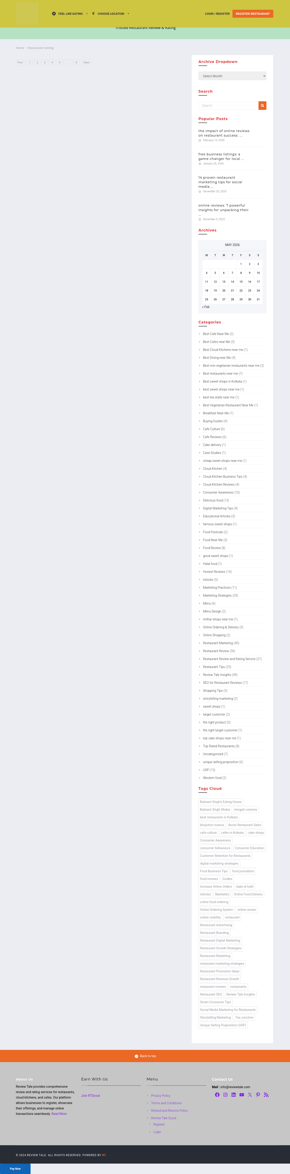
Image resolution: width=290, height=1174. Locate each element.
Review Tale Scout (163, 1118)
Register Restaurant (253, 13)
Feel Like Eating (67, 13)
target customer (214, 714)
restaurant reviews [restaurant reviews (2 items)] (213, 986)
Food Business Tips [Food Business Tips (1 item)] (214, 871)
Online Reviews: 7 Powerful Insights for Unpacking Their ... (223, 210)
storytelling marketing (218, 698)
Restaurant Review (216, 651)
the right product (214, 722)
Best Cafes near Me (216, 342)
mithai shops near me (218, 619)
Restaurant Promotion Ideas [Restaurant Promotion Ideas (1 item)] (219, 971)
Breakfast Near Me (216, 413)
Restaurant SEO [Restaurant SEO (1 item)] (211, 994)
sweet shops (212, 706)
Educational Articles (216, 516)
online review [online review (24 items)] (247, 909)
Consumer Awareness (218, 492)
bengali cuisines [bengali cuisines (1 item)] (245, 809)
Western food (212, 778)
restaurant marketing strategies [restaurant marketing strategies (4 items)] (222, 963)
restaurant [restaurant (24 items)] (232, 917)
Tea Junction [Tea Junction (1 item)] (244, 1017)
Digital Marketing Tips (218, 508)
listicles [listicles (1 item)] (205, 894)
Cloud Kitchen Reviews (219, 484)
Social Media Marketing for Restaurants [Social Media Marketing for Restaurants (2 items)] (228, 1010)
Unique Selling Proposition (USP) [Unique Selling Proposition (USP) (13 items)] (223, 1025)
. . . (68, 62)
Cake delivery (212, 445)
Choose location (108, 13)
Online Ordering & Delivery (221, 627)
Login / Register (217, 13)
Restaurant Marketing (218, 643)
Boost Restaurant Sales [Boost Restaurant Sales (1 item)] (244, 825)
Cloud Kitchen (212, 468)
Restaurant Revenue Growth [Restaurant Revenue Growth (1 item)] (219, 979)
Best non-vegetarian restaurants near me (231, 365)
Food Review (212, 548)
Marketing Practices (217, 587)
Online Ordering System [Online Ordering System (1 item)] (216, 909)
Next (86, 62)
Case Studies (212, 453)
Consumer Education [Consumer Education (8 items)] (249, 848)
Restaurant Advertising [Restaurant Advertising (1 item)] (216, 925)
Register (159, 1124)
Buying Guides (213, 421)
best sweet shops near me (221, 389)
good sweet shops (215, 556)
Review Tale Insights (217, 675)
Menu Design (212, 611)
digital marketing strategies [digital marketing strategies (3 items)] (219, 863)
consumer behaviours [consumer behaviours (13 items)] (215, 848)
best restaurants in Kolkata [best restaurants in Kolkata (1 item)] (219, 817)
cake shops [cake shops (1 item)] (256, 832)
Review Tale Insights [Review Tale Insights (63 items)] (240, 994)
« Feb (206, 307)
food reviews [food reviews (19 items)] (209, 879)
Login (157, 1132)
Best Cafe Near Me (216, 334)
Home (20, 48)
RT (104, 1155)
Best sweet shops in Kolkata (222, 381)
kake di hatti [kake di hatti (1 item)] (244, 886)
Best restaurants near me (220, 373)
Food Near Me (213, 540)
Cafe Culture (211, 429)
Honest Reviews (214, 572)
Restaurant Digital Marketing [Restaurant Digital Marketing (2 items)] (220, 940)
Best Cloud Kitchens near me (223, 350)
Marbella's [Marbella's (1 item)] (222, 894)
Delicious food (213, 500)
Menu (207, 603)
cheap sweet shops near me (222, 461)
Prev (20, 62)
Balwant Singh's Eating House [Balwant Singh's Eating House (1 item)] (221, 802)
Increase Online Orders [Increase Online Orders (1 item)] (216, 886)
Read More (59, 1114)
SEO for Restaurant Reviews (222, 683)
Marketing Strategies (217, 595)
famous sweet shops (217, 524)
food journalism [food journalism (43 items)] (243, 871)
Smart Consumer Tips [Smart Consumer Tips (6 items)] (215, 1002)
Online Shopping (214, 635)
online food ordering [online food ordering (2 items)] (214, 902)
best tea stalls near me (218, 397)
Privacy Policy (160, 1095)
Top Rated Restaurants (219, 746)
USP (206, 770)
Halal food (210, 564)
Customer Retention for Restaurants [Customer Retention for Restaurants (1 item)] (225, 856)
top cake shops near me (219, 738)
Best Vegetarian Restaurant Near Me (228, 405)
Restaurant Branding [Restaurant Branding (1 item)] (214, 933)
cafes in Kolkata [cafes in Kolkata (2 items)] (232, 832)
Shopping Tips (213, 690)
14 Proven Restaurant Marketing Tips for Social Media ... (220, 182)
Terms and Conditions (166, 1103)
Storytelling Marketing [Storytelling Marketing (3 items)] (215, 1017)
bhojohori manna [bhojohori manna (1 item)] (212, 825)
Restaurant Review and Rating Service (229, 659)
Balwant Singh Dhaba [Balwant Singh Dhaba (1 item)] (215, 809)
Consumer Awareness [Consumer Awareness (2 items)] (215, 840)
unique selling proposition (221, 762)
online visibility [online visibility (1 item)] (210, 917)
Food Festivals (213, 532)
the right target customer (220, 730)
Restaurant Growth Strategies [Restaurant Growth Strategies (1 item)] (220, 948)
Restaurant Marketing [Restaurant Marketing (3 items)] (215, 956)
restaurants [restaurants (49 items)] (238, 986)
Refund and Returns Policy (169, 1110)
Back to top (145, 1056)
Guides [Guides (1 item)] (227, 879)
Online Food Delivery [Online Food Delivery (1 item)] (248, 894)
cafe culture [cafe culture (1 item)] (208, 832)
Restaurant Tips (214, 667)
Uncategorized (213, 754)
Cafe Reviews (212, 437)
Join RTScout (90, 1095)
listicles (208, 579)
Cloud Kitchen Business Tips (222, 476)
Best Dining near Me (217, 357)
